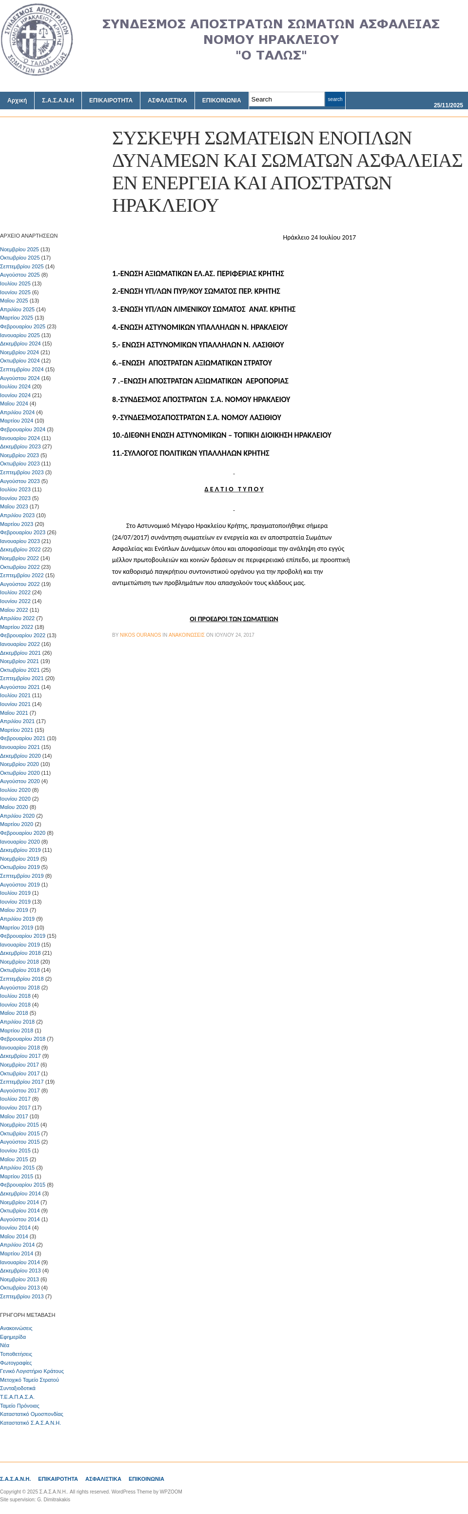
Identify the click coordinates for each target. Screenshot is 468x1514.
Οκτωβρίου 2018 (20, 970)
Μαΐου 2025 (14, 300)
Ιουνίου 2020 (15, 799)
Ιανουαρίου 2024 (20, 438)
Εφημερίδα (13, 1337)
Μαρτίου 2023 (16, 524)
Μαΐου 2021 (14, 713)
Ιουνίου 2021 (15, 704)
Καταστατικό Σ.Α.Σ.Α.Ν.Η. (30, 1423)
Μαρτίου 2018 (16, 1030)
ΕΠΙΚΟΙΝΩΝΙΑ (221, 100)
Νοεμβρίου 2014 (19, 1202)
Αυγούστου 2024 (20, 378)
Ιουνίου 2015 (15, 1150)
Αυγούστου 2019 (20, 885)
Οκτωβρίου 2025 (20, 258)
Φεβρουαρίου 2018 (22, 1039)
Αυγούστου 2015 (20, 1142)
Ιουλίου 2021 (15, 695)
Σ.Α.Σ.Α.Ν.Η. (15, 1479)
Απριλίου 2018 (17, 1022)
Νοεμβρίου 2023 (19, 455)
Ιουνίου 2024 (15, 395)
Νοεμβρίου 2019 (19, 859)
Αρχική (17, 100)
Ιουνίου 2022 (15, 601)
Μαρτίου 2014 (16, 1253)
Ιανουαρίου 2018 (20, 1047)
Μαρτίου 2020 (16, 824)
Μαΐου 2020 (14, 807)
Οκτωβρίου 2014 (20, 1210)
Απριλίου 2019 (17, 919)
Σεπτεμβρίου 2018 (22, 979)
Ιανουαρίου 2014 (20, 1262)
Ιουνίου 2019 (15, 902)
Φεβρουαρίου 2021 (22, 738)
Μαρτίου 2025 (16, 318)
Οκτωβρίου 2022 (20, 567)
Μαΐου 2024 (14, 403)
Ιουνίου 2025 (15, 292)
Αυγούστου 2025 (20, 275)
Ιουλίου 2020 (15, 790)
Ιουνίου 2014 (15, 1228)
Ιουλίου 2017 (15, 1099)
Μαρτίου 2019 (16, 927)
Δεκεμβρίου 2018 (20, 953)
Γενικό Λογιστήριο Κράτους (32, 1371)
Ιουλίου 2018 (15, 996)
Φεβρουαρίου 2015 (22, 1185)
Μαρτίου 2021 (16, 730)
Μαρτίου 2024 (16, 421)
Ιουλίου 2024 (15, 386)
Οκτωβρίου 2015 (20, 1133)
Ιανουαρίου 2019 (20, 945)
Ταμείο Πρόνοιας (19, 1406)
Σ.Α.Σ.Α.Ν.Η (58, 100)
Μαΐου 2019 (14, 910)
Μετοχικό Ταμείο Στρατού (29, 1380)
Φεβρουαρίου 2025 (22, 326)
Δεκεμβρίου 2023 (20, 446)
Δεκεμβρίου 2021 (20, 653)
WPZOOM (171, 1491)
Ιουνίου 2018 (15, 1005)
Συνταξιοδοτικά (18, 1388)
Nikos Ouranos (140, 635)
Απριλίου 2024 (17, 412)
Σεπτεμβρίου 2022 (22, 575)
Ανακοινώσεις (16, 1328)
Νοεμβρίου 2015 (19, 1125)
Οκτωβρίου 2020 (20, 773)
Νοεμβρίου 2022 (19, 558)
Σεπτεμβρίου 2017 (22, 1082)
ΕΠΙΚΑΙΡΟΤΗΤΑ (111, 100)
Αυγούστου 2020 (20, 781)
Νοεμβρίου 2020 (19, 764)
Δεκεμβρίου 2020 (20, 756)
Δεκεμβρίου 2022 (20, 549)
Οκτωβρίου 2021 (20, 670)
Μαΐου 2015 (14, 1159)
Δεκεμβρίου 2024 (20, 343)
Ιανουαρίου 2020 (20, 842)
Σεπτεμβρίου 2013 (22, 1296)
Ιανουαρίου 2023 (20, 541)
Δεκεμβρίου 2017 (20, 1056)
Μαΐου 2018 (14, 1013)
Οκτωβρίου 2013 (20, 1288)
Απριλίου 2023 (17, 515)
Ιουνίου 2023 (15, 498)
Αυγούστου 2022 (20, 584)
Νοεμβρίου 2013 (19, 1279)
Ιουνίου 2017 (15, 1107)
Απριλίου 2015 (17, 1168)
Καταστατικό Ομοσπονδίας (31, 1414)
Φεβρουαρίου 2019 (22, 936)
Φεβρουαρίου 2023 (22, 532)
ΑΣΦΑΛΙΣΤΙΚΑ (167, 100)
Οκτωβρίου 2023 (20, 463)
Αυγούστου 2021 (20, 687)
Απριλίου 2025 (17, 309)
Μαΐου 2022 (14, 610)
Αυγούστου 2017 (20, 1090)
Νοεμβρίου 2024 (19, 352)
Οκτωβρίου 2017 (20, 1073)
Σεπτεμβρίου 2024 (22, 369)
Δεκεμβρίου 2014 (20, 1193)
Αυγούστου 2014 (20, 1219)
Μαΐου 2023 (14, 506)
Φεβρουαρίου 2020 (22, 833)
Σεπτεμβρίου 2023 (22, 472)
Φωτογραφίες (16, 1363)
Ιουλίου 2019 (15, 893)
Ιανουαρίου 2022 (20, 644)
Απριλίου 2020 (17, 816)
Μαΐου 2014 (14, 1236)
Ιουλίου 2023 (15, 489)
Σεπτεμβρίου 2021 (22, 678)
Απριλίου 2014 (17, 1245)
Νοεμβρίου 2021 (19, 661)
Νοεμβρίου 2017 (19, 1065)
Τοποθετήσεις (16, 1354)
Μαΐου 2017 (14, 1116)
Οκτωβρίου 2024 (20, 360)
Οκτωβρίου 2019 (20, 867)
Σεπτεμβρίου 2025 (22, 266)
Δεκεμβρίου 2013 (20, 1270)
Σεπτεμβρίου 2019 (22, 876)
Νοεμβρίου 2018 (19, 962)
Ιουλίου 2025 (15, 283)
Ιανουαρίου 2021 (20, 747)
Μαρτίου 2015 (16, 1176)
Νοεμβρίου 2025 (19, 249)
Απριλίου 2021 (17, 721)
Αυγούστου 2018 (20, 987)
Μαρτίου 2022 (16, 627)
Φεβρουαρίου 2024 (22, 429)
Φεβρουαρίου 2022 (22, 635)
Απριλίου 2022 (17, 618)
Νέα (4, 1345)
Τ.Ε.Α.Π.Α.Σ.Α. (17, 1397)
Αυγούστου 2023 (20, 481)
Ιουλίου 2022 (15, 592)
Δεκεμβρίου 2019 (20, 850)
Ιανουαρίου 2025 (20, 335)
